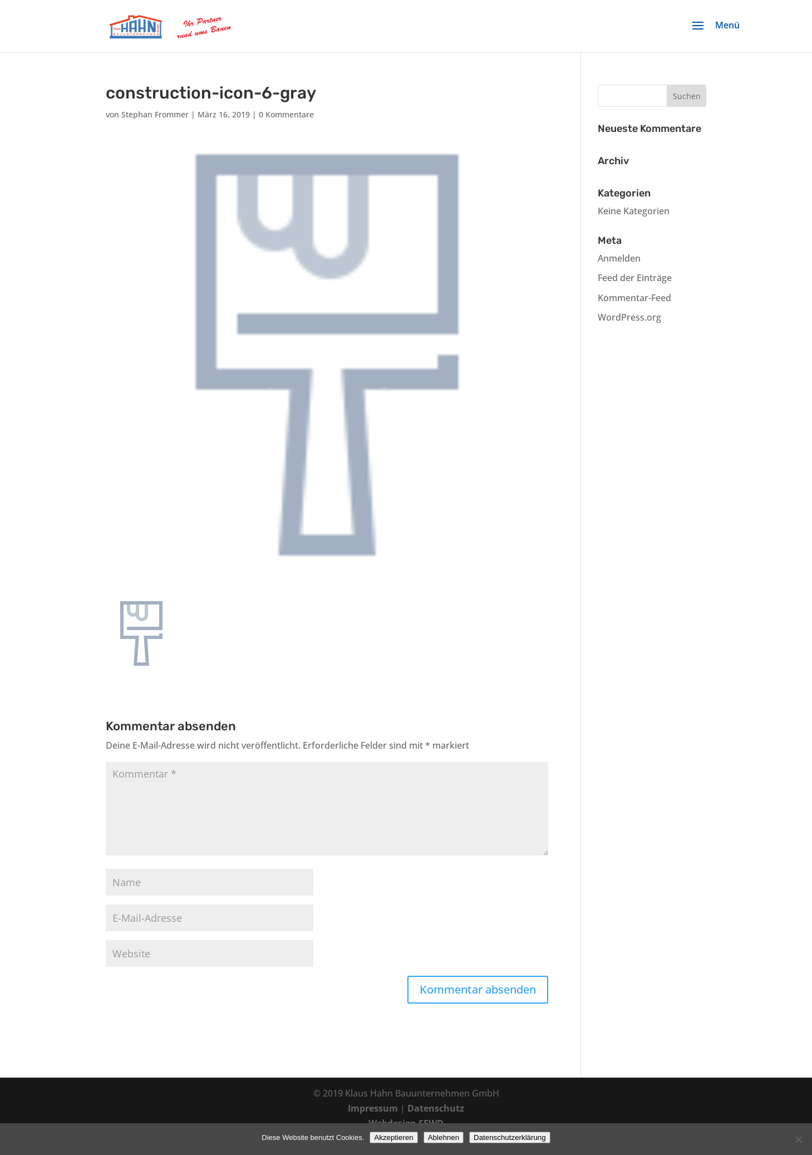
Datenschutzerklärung (510, 1137)
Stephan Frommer (155, 114)
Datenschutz (435, 1108)
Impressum (373, 1108)
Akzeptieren (393, 1137)
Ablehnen (443, 1137)
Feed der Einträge (635, 278)
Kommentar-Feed (634, 298)
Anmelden (619, 258)
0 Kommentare (286, 114)
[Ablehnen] (798, 1139)
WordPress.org (629, 317)
